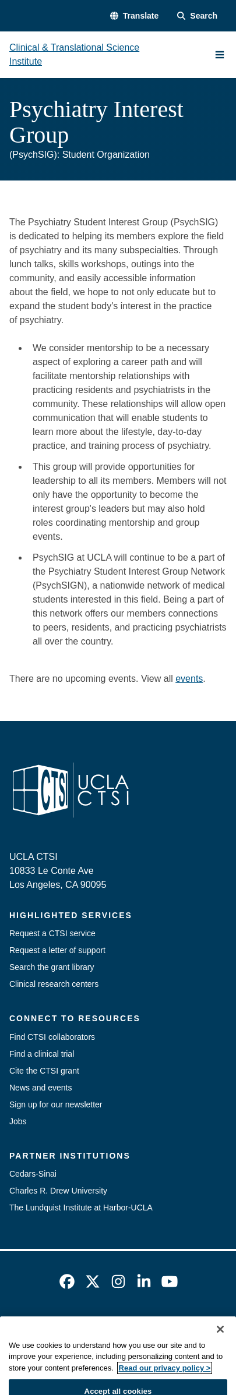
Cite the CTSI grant (44, 1070)
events (189, 679)
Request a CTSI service (52, 933)
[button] (134, 16)
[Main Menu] (220, 55)
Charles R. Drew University (58, 1190)
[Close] (220, 1356)
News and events (40, 1087)
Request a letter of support (57, 950)
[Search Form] (197, 16)
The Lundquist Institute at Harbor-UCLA (81, 1207)
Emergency (38, 1328)
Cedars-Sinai (33, 1173)
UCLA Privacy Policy (174, 1328)
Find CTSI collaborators (52, 1037)
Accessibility (98, 1328)
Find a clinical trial (41, 1053)
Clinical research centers (53, 984)
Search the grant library (51, 967)
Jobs (18, 1121)
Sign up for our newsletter (56, 1104)
